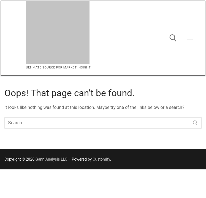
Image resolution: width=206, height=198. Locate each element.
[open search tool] (173, 38)
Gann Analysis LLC (51, 159)
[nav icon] (190, 38)
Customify (101, 159)
